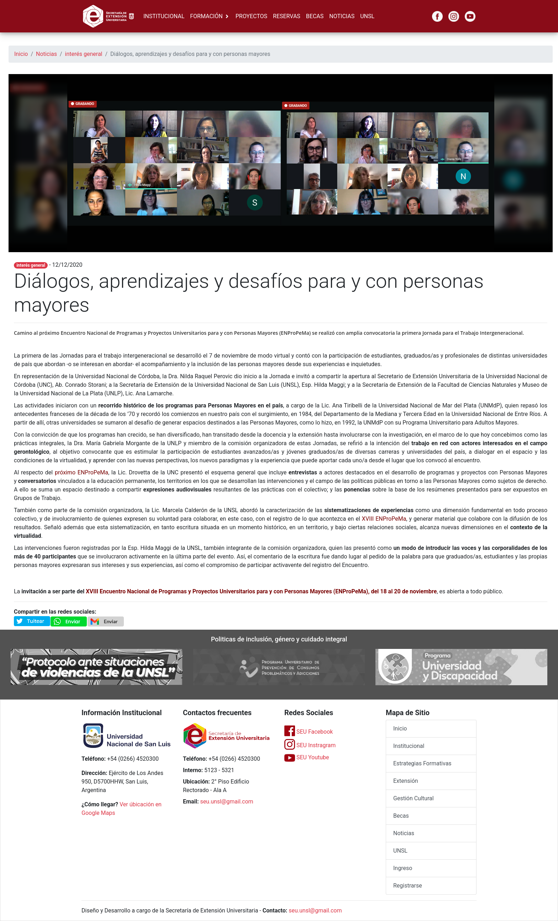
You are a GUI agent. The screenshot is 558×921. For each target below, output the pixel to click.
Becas (401, 815)
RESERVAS (286, 16)
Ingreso (402, 868)
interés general (83, 54)
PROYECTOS (251, 16)
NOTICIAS (341, 16)
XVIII (93, 591)
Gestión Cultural (413, 798)
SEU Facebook (308, 731)
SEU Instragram (310, 745)
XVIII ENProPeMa (384, 518)
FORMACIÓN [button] (206, 16)
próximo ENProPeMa (81, 472)
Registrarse (407, 885)
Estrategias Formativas (422, 763)
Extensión (405, 780)
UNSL (367, 16)
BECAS (314, 16)
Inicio (21, 54)
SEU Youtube (306, 757)
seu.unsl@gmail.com (226, 801)
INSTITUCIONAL (163, 16)
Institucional (408, 746)
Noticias (46, 54)
